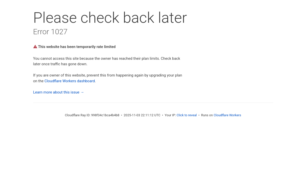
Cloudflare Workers (227, 115)
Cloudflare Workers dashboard (69, 81)
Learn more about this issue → (58, 92)
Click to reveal (187, 115)
